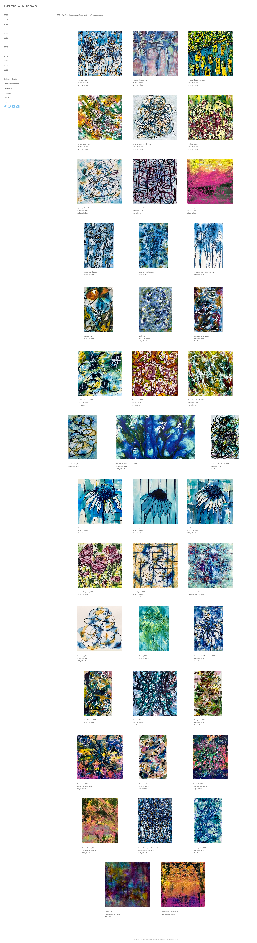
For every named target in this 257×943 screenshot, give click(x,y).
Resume (7, 93)
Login (6, 102)
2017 (6, 42)
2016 (6, 47)
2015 (6, 52)
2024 (6, 24)
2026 (6, 15)
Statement (8, 88)
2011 (6, 70)
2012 (6, 65)
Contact (7, 97)
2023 (6, 29)
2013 (6, 61)
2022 (6, 33)
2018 (6, 38)
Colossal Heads (10, 79)
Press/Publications (11, 84)
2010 (6, 75)
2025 (6, 20)
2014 (6, 56)
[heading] (12, 6)
